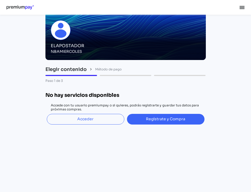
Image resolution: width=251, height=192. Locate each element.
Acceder (85, 119)
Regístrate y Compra (165, 119)
